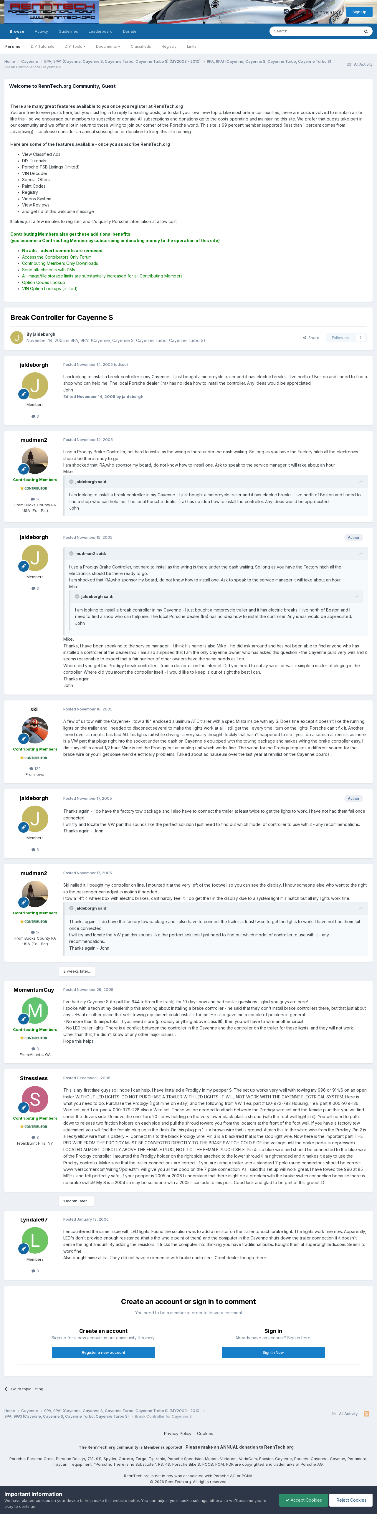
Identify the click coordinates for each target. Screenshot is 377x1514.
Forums (12, 46)
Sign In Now (273, 1352)
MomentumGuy (34, 990)
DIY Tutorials (42, 46)
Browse (17, 34)
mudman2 (34, 440)
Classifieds (141, 46)
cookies (43, 1500)
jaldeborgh (34, 365)
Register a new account (103, 1352)
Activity (41, 31)
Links (191, 46)
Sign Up (359, 11)
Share (311, 337)
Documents (108, 46)
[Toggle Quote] (72, 481)
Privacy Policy (177, 1433)
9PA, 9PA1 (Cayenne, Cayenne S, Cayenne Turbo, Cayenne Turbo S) (137, 340)
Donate (129, 31)
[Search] (299, 31)
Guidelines (68, 31)
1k (35, 499)
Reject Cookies (350, 1500)
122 (35, 768)
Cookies (205, 1433)
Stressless (34, 1078)
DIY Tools (75, 46)
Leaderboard (101, 31)
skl (34, 709)
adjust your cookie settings (182, 1500)
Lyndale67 (34, 1220)
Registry (169, 46)
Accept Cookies (303, 1500)
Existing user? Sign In (317, 12)
